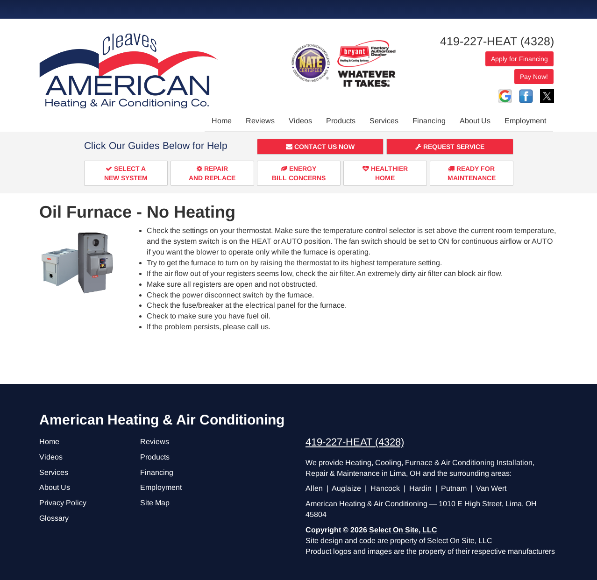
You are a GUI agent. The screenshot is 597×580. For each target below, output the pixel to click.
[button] (320, 147)
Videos (300, 121)
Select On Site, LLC (403, 530)
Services (384, 121)
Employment (525, 121)
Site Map (155, 503)
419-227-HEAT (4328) (497, 41)
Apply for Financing (519, 59)
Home (222, 121)
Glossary (54, 518)
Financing (429, 121)
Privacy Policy (62, 503)
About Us (475, 121)
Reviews (260, 121)
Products (340, 121)
